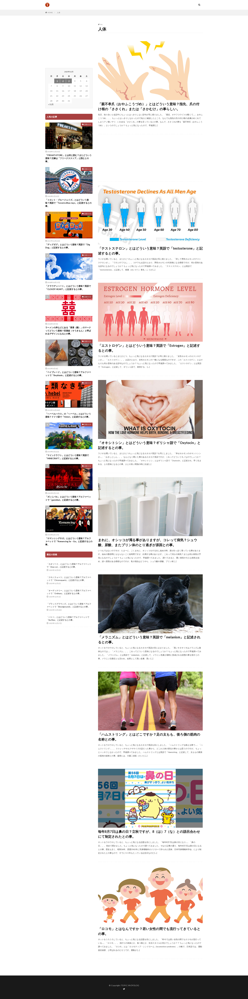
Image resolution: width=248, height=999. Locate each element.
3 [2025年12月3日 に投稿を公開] (68, 81)
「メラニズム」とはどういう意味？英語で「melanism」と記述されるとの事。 (149, 639)
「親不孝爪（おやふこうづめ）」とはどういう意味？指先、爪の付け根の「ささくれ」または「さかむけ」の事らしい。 (148, 106)
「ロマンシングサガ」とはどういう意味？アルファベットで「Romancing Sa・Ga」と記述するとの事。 (68, 541)
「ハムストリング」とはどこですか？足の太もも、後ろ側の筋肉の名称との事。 (149, 736)
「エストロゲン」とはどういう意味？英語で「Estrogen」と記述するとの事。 (149, 347)
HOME (50, 12)
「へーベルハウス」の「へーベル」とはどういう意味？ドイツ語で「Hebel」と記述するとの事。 (68, 415)
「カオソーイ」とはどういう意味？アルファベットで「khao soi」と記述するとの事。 (69, 565)
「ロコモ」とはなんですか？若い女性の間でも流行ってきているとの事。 (149, 931)
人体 (58, 12)
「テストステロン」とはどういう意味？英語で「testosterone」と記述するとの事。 (150, 250)
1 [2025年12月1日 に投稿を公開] (57, 81)
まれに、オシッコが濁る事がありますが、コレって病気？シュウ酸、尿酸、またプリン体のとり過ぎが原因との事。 (147, 542)
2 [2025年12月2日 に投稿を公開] (63, 81)
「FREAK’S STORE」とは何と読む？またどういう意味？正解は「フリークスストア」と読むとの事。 (68, 158)
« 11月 (51, 104)
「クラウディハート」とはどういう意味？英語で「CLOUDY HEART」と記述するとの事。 (68, 287)
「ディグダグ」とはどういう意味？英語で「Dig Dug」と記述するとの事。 (67, 246)
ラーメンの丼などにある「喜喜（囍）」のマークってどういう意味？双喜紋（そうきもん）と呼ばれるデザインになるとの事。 (68, 330)
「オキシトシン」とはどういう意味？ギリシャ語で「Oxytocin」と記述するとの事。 (149, 445)
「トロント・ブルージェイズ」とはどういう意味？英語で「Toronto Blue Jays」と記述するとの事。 (68, 203)
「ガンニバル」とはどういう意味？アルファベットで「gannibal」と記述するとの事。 (68, 498)
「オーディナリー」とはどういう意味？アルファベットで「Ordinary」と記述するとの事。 (69, 592)
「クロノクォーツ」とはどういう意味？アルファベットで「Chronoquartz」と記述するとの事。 (69, 578)
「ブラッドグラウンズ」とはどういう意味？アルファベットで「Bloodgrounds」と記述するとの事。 (69, 605)
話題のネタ (87, 124)
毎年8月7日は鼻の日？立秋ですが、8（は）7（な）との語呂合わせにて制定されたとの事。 (149, 833)
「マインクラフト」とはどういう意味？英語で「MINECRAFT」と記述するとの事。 (67, 457)
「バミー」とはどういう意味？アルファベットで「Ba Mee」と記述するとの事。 (68, 618)
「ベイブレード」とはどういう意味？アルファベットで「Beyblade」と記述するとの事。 (68, 374)
